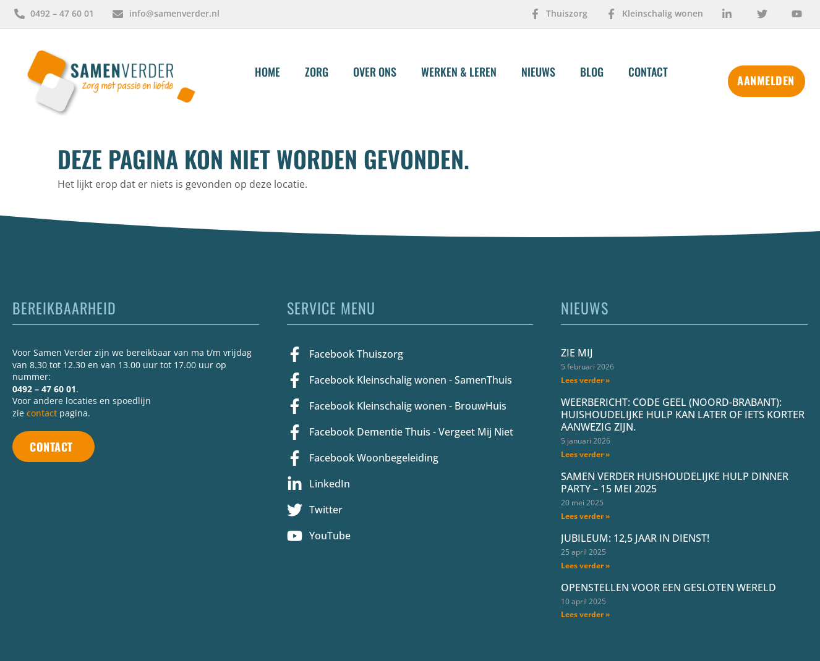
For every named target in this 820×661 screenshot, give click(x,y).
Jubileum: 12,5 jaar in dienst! (635, 538)
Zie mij (577, 353)
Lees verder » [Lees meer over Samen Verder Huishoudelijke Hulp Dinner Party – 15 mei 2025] (585, 516)
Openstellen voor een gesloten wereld (668, 587)
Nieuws (538, 71)
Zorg (316, 71)
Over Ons (374, 71)
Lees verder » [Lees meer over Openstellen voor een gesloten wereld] (585, 614)
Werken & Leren (459, 71)
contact (42, 413)
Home (267, 71)
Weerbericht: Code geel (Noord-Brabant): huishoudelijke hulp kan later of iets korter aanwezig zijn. (683, 414)
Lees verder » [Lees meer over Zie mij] (585, 380)
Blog (592, 71)
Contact (648, 71)
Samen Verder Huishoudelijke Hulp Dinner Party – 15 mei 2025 (674, 482)
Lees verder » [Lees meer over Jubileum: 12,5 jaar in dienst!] (585, 565)
